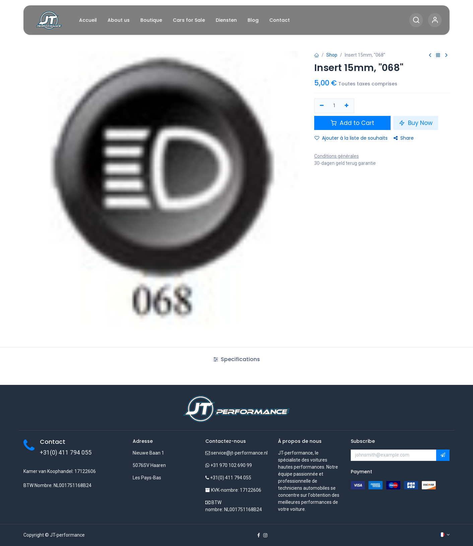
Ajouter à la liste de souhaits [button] (351, 138)
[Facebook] (258, 535)
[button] (443, 455)
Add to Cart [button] (352, 123)
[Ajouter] (347, 106)
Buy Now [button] (415, 123)
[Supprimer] (322, 106)
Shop (331, 55)
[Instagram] (265, 535)
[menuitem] (88, 20)
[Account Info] (435, 20)
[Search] (416, 20)
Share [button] (404, 138)
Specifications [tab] (236, 359)
